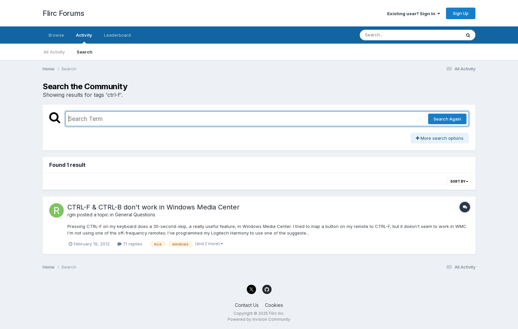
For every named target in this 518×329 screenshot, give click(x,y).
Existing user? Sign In (413, 13)
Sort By (459, 181)
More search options (439, 138)
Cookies (274, 305)
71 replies (129, 243)
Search (84, 52)
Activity (84, 38)
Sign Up (460, 13)
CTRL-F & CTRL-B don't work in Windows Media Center (153, 207)
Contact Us (247, 305)
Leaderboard (117, 35)
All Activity (54, 52)
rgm (71, 214)
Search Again (447, 119)
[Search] (392, 35)
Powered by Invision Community (259, 319)
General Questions (135, 214)
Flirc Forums (63, 13)
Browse (56, 35)
